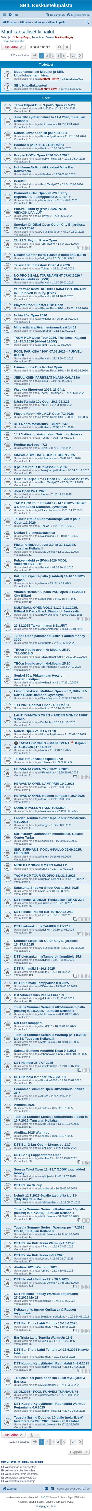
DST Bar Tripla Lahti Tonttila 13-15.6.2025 (45, 1323)
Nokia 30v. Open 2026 (30, 315)
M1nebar (45, 174)
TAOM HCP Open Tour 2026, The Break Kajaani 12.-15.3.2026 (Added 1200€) (50, 339)
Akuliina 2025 (24, 1105)
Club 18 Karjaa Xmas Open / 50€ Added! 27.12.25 (51, 479)
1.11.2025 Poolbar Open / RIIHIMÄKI (41, 705)
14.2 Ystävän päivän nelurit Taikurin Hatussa (48, 434)
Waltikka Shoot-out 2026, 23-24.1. (39, 389)
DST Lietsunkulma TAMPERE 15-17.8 (42, 926)
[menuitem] (13, 15)
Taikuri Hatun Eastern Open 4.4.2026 (42, 265)
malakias (45, 1300)
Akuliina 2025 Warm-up (32, 1132)
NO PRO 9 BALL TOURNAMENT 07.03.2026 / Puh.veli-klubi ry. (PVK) (48, 277)
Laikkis (44, 1108)
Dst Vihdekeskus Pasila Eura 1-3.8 (40, 995)
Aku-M (44, 1096)
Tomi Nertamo (48, 666)
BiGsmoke (46, 986)
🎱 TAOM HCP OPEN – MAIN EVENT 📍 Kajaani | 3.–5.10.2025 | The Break (51, 745)
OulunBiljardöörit (50, 231)
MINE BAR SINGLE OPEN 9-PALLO (40, 865)
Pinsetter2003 (48, 1066)
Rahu (43, 344)
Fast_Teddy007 (49, 184)
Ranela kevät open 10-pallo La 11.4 (40, 133)
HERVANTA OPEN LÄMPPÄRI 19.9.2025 (44, 783)
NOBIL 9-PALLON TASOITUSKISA (40, 808)
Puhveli (44, 215)
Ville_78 (45, 258)
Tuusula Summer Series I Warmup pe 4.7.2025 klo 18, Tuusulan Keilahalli (49, 1229)
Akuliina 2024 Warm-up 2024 (36, 1267)
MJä (43, 890)
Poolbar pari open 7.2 (30, 444)
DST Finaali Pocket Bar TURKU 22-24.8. (44, 912)
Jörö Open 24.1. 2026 (30, 491)
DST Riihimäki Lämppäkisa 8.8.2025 (41, 983)
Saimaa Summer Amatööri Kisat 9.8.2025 (45, 1050)
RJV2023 (46, 108)
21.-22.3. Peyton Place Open (35, 240)
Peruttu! (20, 181)
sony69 (44, 868)
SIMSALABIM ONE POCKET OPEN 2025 (44, 455)
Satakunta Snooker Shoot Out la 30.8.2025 (46, 887)
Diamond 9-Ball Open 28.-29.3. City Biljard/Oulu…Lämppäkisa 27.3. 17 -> (42, 195)
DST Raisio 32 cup (28, 1185)
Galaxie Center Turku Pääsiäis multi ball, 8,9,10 (50, 255)
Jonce (44, 494)
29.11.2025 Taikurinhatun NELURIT (40, 625)
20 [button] (74, 55)
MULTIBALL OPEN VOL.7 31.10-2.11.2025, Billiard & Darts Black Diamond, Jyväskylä (46, 609)
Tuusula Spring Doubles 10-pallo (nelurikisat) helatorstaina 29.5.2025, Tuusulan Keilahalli (48, 1419)
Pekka (44, 380)
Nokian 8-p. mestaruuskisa (34, 532)
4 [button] (58, 55)
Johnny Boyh (21, 37)
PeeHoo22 (46, 1147)
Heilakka (45, 1340)
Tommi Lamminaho (12, 41)
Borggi (44, 825)
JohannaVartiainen (51, 1053)
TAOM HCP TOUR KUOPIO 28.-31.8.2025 (45, 875)
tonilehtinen (47, 200)
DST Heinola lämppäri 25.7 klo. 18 (40, 1077)
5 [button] (64, 55)
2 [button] (47, 55)
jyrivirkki (45, 929)
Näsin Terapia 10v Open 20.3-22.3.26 (41, 401)
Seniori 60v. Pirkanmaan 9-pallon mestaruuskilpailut (39, 677)
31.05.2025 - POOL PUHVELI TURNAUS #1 (46, 1391)
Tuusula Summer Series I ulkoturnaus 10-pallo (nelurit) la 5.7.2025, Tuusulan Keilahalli (49, 1211)
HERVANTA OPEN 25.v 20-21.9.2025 (41, 769)
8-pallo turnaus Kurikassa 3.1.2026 (40, 467)
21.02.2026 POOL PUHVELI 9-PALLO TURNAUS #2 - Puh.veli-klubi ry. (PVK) (50, 291)
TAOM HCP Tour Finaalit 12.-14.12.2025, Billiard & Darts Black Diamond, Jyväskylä (50, 505)
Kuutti (43, 148)
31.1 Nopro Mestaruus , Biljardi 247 (41, 424)
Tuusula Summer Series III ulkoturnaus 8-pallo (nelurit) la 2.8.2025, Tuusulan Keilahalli (49, 1009)
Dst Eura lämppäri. (28, 1023)
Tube (35, 37)
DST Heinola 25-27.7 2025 (33, 1063)
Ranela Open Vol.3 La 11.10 (35, 731)
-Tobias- (45, 268)
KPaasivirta (47, 772)
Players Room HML (52, 308)
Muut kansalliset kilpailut (27, 31)
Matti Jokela (46, 37)
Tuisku (44, 447)
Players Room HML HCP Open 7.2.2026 (44, 413)
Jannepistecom (49, 628)
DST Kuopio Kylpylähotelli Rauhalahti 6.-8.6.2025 (51, 1363)
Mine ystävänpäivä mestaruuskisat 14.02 (45, 327)
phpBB (43, 1497)
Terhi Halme (47, 243)
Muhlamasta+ (48, 458)
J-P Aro (44, 1246)
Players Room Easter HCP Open (38, 305)
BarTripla (45, 642)
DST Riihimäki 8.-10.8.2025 (34, 968)
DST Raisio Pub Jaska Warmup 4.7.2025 (44, 1243)
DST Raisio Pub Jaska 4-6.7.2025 (39, 1255)
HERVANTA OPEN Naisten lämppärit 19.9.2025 (49, 796)
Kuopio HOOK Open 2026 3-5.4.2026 (41, 155)
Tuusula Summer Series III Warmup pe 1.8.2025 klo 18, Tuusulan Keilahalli (50, 1036)
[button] (34, 56)
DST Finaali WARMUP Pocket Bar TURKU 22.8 (49, 900)
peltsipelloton (48, 1394)
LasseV (45, 1258)
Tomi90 (44, 404)
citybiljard (46, 598)
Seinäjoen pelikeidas (52, 470)
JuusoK (45, 903)
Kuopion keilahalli (51, 158)
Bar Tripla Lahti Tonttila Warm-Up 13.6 (43, 1337)
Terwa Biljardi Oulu (51, 656)
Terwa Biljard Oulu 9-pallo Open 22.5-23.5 (45, 105)
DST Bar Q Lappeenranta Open (37, 1155)
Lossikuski (46, 840)
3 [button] (52, 55)
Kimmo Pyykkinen (51, 136)
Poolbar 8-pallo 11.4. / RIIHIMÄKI (39, 145)
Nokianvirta (47, 318)
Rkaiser (45, 427)
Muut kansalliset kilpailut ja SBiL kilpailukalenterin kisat (39, 73)
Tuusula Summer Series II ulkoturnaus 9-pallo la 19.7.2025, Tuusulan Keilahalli (51, 1118)
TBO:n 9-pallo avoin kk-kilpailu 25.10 (42, 663)
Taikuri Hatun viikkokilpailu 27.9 (38, 759)
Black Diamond (49, 510)
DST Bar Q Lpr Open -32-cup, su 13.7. (43, 1144)
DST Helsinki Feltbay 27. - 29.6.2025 (41, 1279)
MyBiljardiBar (48, 1202)
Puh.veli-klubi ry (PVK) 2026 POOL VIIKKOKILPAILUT (40, 210)
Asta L (44, 786)
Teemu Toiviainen (50, 392)
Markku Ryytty (64, 37)
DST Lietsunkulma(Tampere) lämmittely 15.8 (48, 956)
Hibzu (43, 915)
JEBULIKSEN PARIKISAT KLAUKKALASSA (47, 377)
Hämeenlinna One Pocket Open (38, 367)
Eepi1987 (46, 1026)
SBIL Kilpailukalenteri (30, 85)
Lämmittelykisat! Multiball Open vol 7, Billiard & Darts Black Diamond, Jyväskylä (50, 693)
